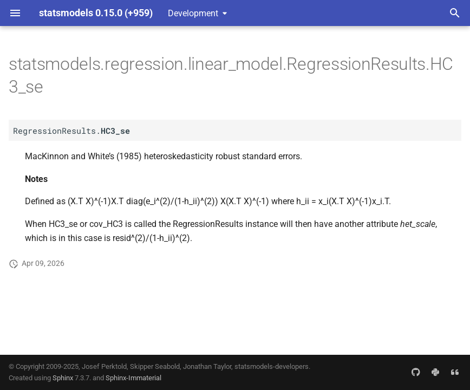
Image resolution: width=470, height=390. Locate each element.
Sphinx (63, 378)
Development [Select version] (193, 13)
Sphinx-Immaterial (133, 378)
